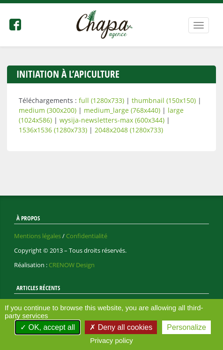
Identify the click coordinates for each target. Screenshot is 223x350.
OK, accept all (47, 327)
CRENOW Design (72, 265)
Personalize (186, 327)
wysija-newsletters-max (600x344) (111, 120)
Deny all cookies (120, 327)
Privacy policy (111, 340)
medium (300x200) (47, 110)
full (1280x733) (101, 100)
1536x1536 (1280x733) (53, 129)
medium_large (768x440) (122, 110)
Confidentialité (86, 236)
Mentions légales (37, 236)
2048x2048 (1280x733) (129, 129)
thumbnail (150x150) (164, 100)
